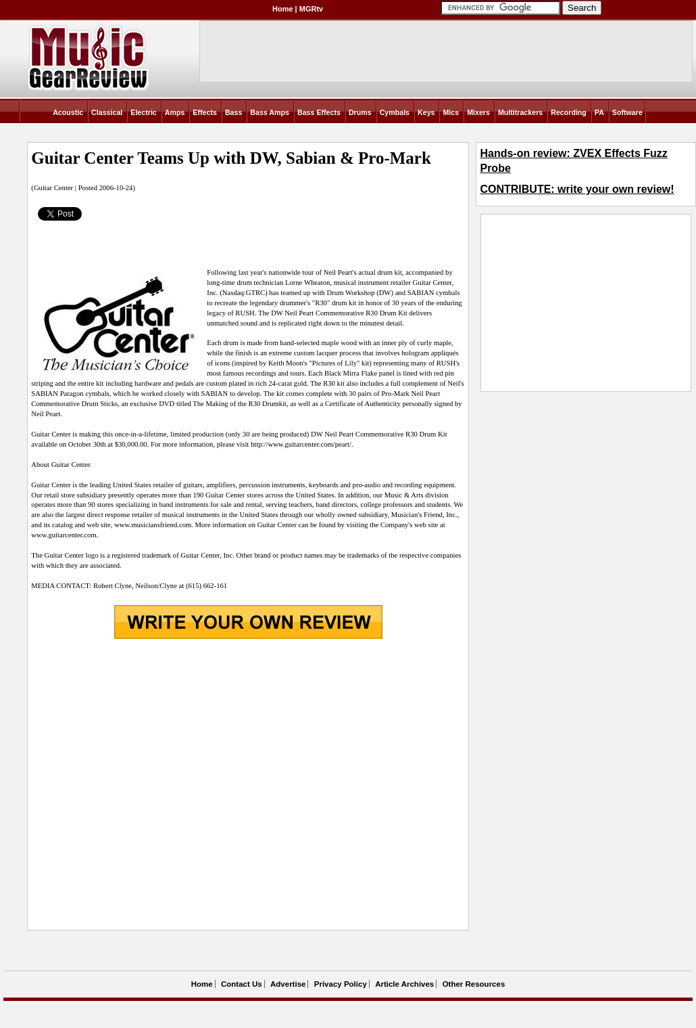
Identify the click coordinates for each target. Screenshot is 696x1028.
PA (599, 112)
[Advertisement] (130, 786)
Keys (426, 112)
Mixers (478, 112)
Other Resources (474, 984)
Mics (451, 112)
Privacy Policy (340, 984)
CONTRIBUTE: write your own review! (577, 189)
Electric (143, 112)
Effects (205, 112)
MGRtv (311, 9)
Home (282, 9)
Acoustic (68, 112)
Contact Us (241, 984)
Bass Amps (269, 112)
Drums (360, 112)
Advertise (287, 984)
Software (627, 112)
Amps (175, 112)
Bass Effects (319, 112)
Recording (569, 112)
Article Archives (404, 984)
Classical (106, 112)
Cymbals (394, 112)
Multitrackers (520, 112)
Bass (233, 112)
